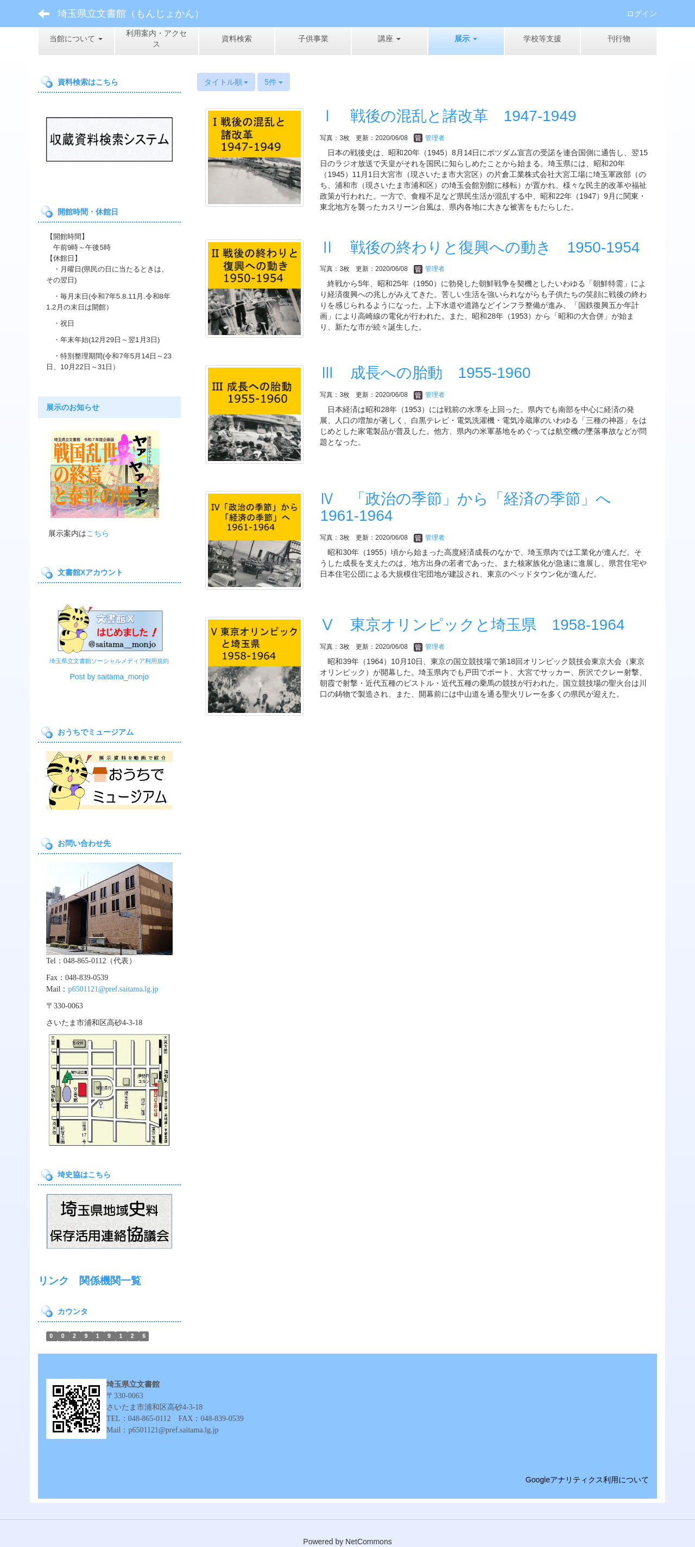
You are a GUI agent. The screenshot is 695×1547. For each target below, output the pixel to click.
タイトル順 (226, 82)
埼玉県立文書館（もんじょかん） (131, 13)
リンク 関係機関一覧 (89, 1280)
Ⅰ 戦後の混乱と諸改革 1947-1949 (448, 116)
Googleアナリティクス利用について (587, 1479)
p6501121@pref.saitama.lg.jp (113, 989)
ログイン (642, 13)
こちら (97, 533)
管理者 (429, 138)
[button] (466, 38)
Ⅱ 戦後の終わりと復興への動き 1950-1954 (480, 247)
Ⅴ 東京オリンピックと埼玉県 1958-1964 (472, 624)
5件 (273, 82)
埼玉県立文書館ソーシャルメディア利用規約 (109, 661)
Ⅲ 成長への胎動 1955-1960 (425, 372)
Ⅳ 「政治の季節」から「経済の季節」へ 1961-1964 (473, 507)
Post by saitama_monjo (109, 676)
